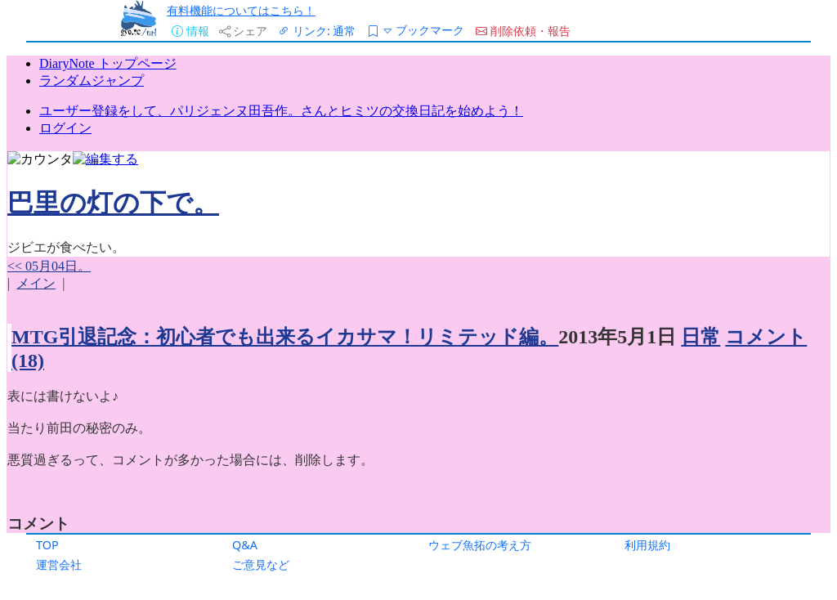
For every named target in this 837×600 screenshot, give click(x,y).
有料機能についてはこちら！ (241, 10)
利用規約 (647, 545)
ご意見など (260, 564)
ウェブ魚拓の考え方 (479, 545)
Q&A (244, 545)
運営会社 (59, 564)
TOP (47, 545)
